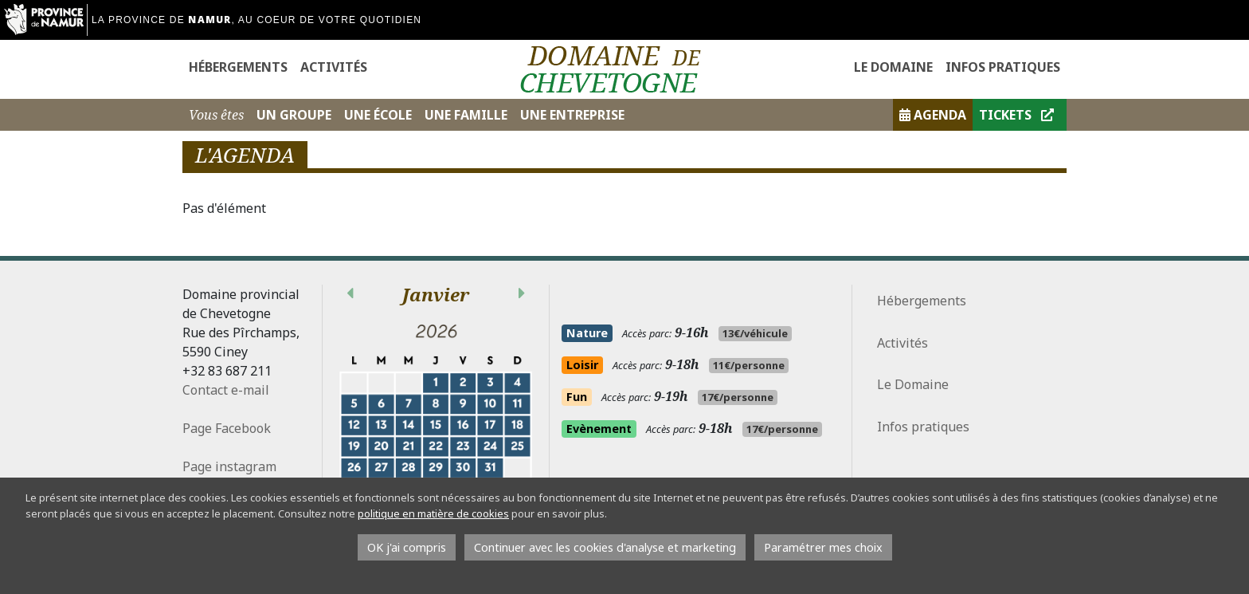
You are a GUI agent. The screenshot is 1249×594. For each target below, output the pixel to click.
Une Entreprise (572, 115)
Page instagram (231, 466)
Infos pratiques (1003, 67)
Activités (333, 67)
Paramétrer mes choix (823, 547)
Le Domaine (893, 67)
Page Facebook (226, 428)
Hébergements (238, 67)
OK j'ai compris (406, 547)
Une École (378, 115)
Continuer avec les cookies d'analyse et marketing (605, 547)
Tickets (1016, 115)
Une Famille (466, 115)
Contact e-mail (225, 390)
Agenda (932, 115)
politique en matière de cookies (433, 513)
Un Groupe (293, 115)
